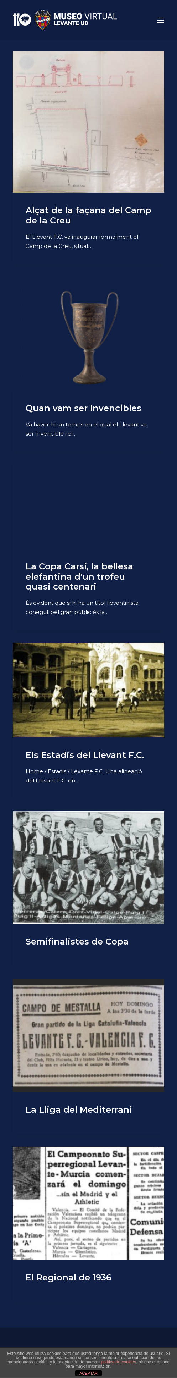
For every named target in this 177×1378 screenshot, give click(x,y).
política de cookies (118, 1362)
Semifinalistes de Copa (77, 941)
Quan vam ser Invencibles (83, 408)
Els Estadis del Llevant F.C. (85, 755)
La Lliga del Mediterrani (79, 1110)
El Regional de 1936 (68, 1277)
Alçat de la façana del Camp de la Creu (88, 215)
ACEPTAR (88, 1373)
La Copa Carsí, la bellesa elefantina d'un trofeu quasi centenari (79, 576)
